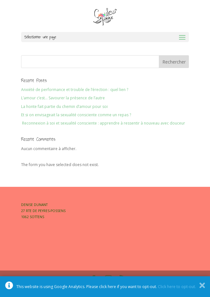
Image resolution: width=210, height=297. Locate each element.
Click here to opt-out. (177, 286)
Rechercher (174, 62)
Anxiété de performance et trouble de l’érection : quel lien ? (74, 89)
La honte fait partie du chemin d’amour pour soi (64, 106)
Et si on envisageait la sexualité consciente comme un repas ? (76, 115)
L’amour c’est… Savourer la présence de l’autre (63, 98)
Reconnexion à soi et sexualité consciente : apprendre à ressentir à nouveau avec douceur (103, 123)
